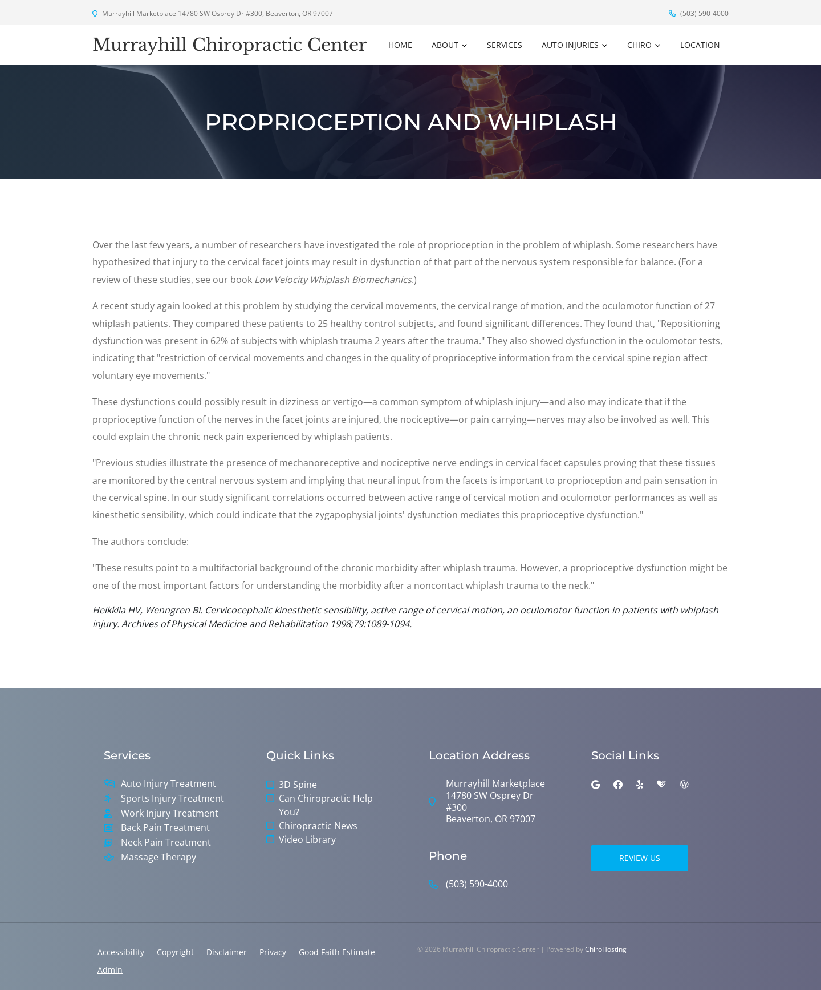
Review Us (639, 857)
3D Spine (298, 784)
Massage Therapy (158, 857)
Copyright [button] (175, 952)
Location (700, 44)
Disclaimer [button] (226, 952)
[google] (595, 784)
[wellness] (684, 784)
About (445, 44)
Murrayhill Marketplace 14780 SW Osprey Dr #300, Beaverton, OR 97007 (212, 13)
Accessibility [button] (120, 952)
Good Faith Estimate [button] (337, 952)
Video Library (307, 839)
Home (400, 44)
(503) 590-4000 (699, 13)
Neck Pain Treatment (166, 842)
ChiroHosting (606, 949)
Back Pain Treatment (165, 828)
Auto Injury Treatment (168, 784)
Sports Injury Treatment (172, 799)
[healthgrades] (661, 784)
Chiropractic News (318, 825)
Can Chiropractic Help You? (326, 805)
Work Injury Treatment (169, 813)
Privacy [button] (272, 952)
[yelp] (639, 784)
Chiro (639, 44)
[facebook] (618, 784)
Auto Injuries (570, 44)
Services (504, 44)
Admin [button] (110, 969)
